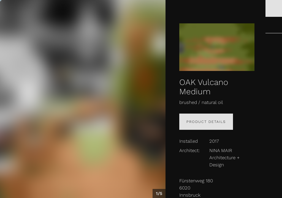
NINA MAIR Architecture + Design (224, 157)
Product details (206, 122)
